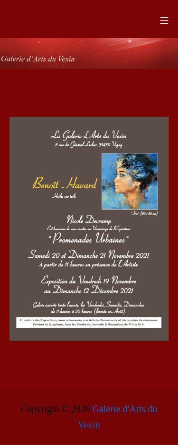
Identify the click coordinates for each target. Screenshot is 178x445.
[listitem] (130, 181)
